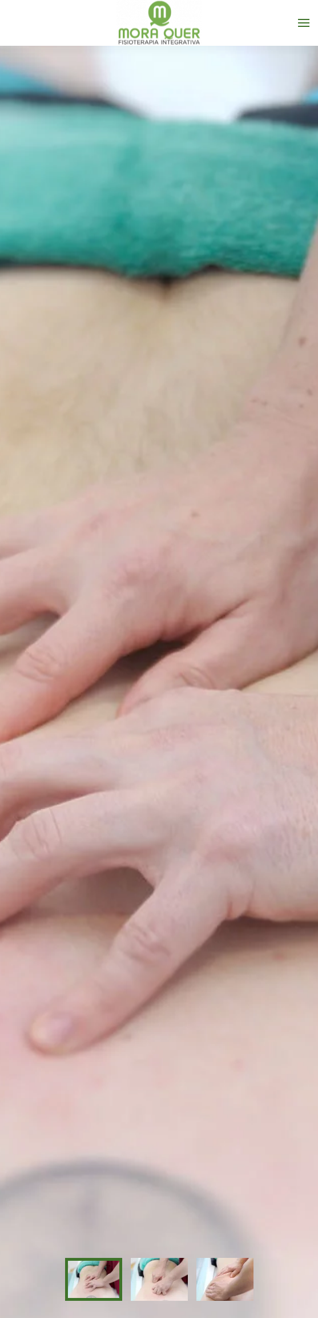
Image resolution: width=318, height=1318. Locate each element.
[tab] (93, 1279)
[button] (303, 23)
